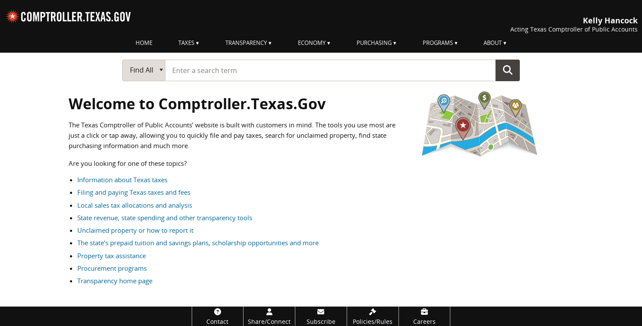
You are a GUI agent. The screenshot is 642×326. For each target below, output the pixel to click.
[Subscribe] (321, 316)
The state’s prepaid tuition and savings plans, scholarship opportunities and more (198, 242)
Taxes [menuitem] (186, 43)
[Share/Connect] (269, 316)
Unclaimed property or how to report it (135, 230)
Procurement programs (112, 268)
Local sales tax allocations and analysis (134, 205)
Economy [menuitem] (312, 43)
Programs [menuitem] (438, 43)
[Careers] (424, 316)
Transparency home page (114, 280)
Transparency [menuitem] (246, 43)
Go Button (508, 70)
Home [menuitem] (144, 43)
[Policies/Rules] (372, 316)
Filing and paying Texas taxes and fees (133, 192)
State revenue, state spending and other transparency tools (164, 217)
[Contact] (218, 316)
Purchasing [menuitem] (374, 43)
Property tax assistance (111, 255)
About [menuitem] (493, 43)
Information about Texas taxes (122, 179)
